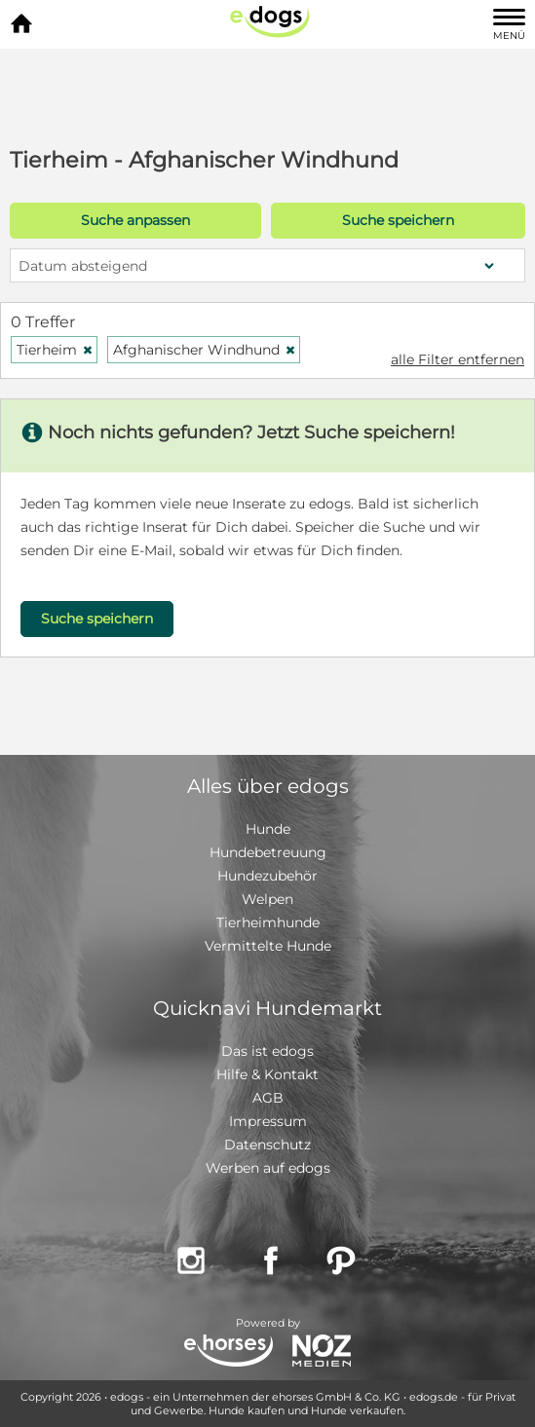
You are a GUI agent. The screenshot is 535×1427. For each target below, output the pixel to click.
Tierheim (55, 349)
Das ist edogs (267, 1051)
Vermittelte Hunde (268, 946)
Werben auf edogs (268, 1168)
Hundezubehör (267, 875)
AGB (268, 1098)
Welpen (267, 899)
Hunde (268, 829)
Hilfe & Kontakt (267, 1074)
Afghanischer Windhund (204, 349)
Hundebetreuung (268, 852)
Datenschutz (267, 1144)
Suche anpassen (135, 220)
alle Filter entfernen (457, 359)
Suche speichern (398, 220)
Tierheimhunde (268, 922)
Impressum (268, 1121)
